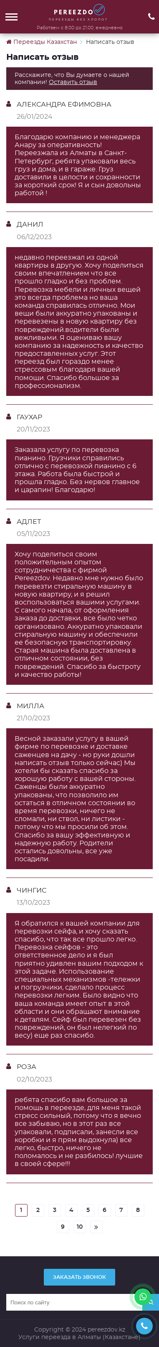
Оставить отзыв (73, 82)
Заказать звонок (79, 1277)
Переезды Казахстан (41, 42)
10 (80, 1226)
